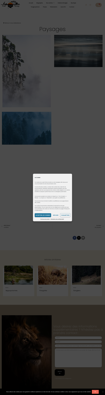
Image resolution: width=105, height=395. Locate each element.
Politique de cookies (45, 219)
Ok (95, 391)
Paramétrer (65, 215)
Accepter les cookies (43, 215)
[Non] (103, 392)
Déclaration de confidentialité (57, 219)
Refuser (55, 215)
